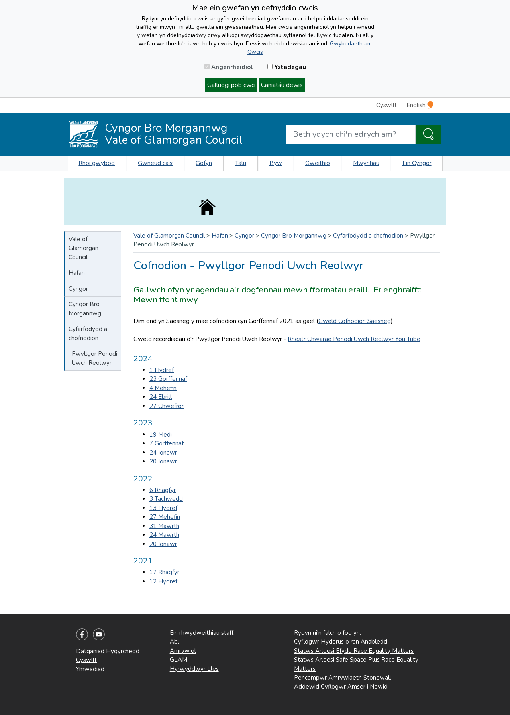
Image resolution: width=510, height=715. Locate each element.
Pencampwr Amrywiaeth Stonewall (342, 678)
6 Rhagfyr (162, 490)
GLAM (178, 660)
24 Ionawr (163, 453)
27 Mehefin (164, 517)
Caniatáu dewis (282, 85)
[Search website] (351, 134)
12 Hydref (163, 581)
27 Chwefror (166, 406)
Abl (174, 642)
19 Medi (160, 435)
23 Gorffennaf (168, 379)
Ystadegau (286, 67)
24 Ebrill (160, 397)
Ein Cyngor (417, 163)
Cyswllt (386, 105)
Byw (275, 163)
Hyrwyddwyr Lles (194, 669)
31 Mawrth (164, 526)
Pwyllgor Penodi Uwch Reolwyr (94, 358)
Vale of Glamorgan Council (83, 248)
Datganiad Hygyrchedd (107, 651)
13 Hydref (163, 508)
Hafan (77, 273)
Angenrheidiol (228, 67)
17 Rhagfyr (164, 572)
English (420, 105)
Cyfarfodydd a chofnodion (88, 333)
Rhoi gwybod (96, 163)
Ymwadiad (90, 669)
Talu (240, 163)
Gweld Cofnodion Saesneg (354, 321)
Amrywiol (183, 651)
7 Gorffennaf (166, 443)
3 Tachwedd (166, 499)
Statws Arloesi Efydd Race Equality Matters (354, 651)
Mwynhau (366, 163)
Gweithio (317, 163)
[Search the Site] (428, 134)
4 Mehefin (163, 388)
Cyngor (78, 289)
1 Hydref (161, 370)
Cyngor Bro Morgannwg (85, 308)
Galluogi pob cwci (231, 85)
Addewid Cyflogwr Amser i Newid (341, 687)
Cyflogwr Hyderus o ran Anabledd (340, 642)
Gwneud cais (155, 163)
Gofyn (204, 163)
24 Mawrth (164, 535)
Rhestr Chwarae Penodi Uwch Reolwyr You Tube (354, 339)
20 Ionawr (163, 461)
